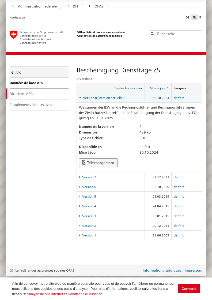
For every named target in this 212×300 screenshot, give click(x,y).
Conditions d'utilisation (85, 294)
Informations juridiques (162, 270)
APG (20, 71)
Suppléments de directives (31, 104)
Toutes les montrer (128, 88)
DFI (73, 6)
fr (179, 98)
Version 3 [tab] (88, 216)
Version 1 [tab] (88, 235)
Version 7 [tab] (88, 177)
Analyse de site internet (45, 294)
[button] (198, 33)
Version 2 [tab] (88, 226)
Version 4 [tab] (88, 206)
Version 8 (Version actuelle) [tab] (103, 98)
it (183, 98)
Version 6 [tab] (88, 187)
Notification (17, 17)
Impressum (193, 270)
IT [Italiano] (200, 17)
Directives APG (26, 93)
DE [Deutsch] (188, 17)
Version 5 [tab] (88, 196)
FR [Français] (194, 17)
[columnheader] (158, 88)
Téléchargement (98, 162)
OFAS (96, 6)
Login (136, 270)
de (175, 98)
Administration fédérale (35, 6)
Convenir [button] (188, 289)
